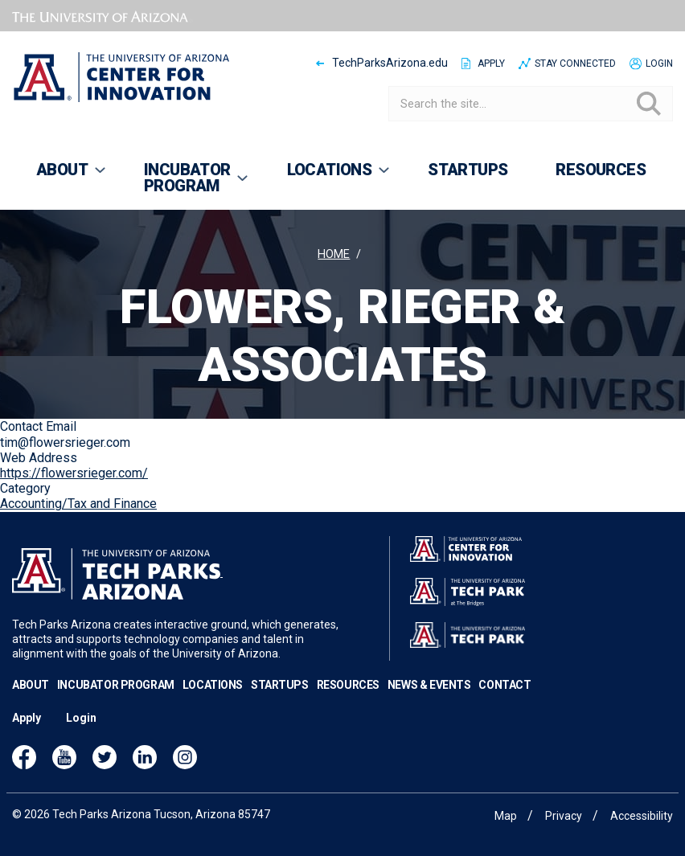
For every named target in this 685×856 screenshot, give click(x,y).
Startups (280, 684)
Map (505, 815)
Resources (348, 684)
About (30, 684)
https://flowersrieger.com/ (74, 473)
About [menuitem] (60, 177)
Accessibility (641, 815)
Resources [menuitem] (601, 169)
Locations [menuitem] (327, 177)
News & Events (429, 684)
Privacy (563, 815)
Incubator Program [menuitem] (185, 185)
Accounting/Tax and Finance (78, 503)
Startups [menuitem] (467, 169)
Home (334, 254)
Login (659, 63)
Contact (504, 684)
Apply (491, 63)
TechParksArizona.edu (390, 62)
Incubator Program (115, 684)
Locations (213, 684)
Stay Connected (575, 63)
